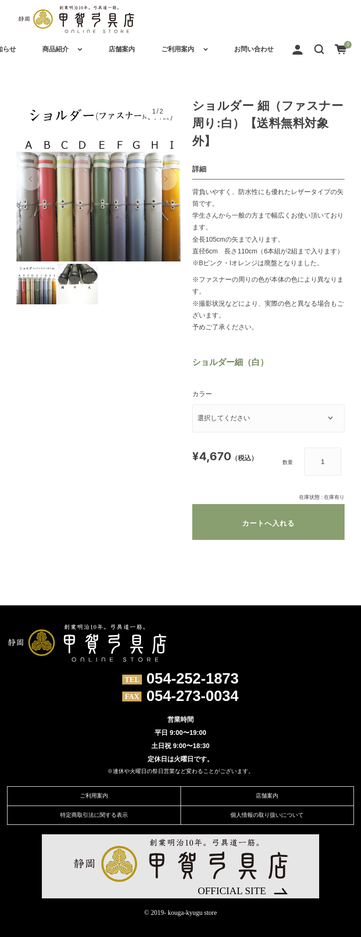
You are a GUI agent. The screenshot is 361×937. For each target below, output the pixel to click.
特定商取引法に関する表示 (94, 815)
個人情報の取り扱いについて (267, 815)
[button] (319, 49)
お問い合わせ (254, 49)
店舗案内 (122, 49)
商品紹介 (55, 49)
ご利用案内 (177, 49)
